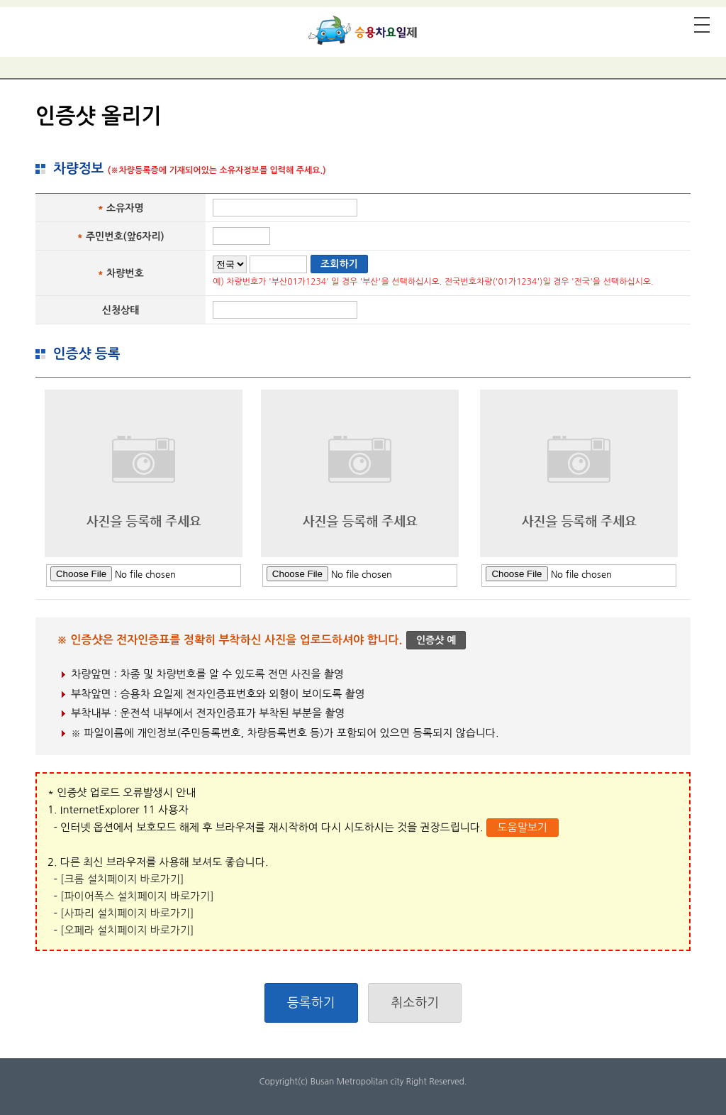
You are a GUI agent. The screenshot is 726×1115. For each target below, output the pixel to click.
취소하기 (415, 1002)
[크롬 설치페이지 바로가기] (122, 879)
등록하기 (311, 1002)
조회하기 (339, 264)
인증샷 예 (436, 640)
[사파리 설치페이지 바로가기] (127, 913)
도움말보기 (522, 827)
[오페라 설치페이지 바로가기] (127, 930)
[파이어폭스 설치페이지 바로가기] (137, 896)
